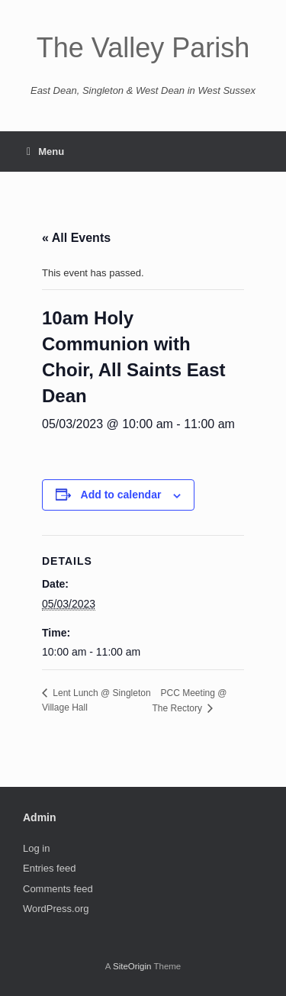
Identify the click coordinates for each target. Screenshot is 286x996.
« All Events (76, 237)
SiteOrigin (132, 966)
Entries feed (49, 868)
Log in (36, 848)
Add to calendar (121, 494)
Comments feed (58, 888)
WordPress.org (55, 908)
